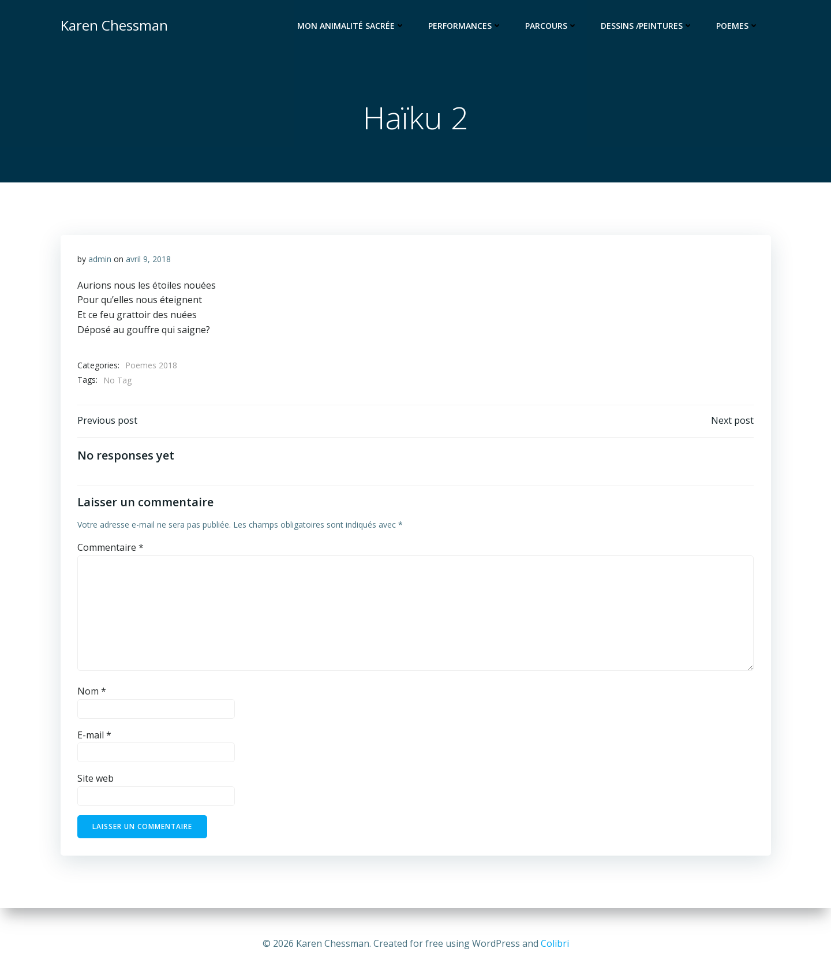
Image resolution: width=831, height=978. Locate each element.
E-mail (94, 736)
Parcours (552, 26)
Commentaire (110, 549)
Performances (466, 26)
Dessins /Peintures (647, 26)
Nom (91, 692)
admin (99, 260)
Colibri (555, 943)
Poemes (738, 26)
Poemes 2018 (151, 366)
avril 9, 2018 (148, 260)
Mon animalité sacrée (352, 26)
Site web (95, 780)
